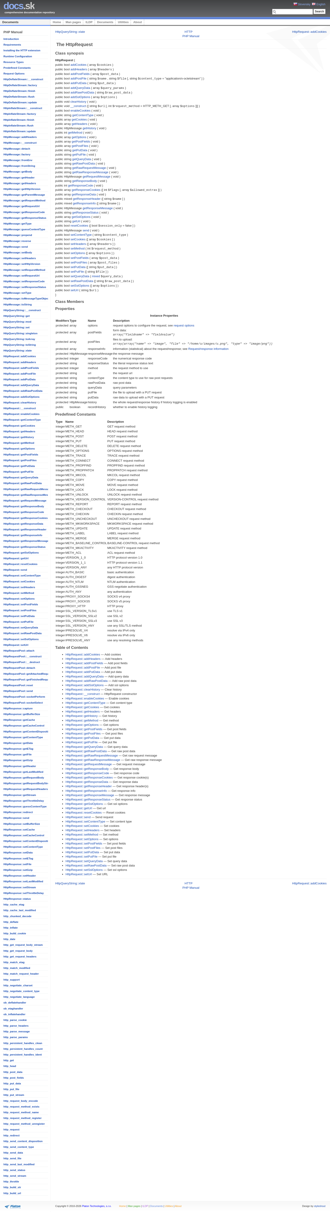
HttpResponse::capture (18, 708)
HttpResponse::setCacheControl (23, 835)
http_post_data (12, 1072)
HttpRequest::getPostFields (20, 454)
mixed (96, 271)
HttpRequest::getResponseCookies (25, 518)
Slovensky (302, 4)
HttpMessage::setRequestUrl (21, 275)
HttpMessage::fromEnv (17, 160)
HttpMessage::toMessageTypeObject (26, 298)
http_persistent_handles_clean (22, 1043)
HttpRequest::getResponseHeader (24, 529)
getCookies (79, 117)
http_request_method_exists (21, 1106)
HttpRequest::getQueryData (20, 477)
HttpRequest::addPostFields (21, 368)
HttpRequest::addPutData (19, 379)
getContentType (83, 113)
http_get (8, 1060)
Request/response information (208, 343)
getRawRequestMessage (89, 165)
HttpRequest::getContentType (22, 419)
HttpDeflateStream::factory (20, 85)
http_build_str (12, 1187)
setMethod (78, 245)
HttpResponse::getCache (19, 719)
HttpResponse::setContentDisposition (27, 841)
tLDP (88, 22)
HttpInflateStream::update (19, 131)
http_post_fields (13, 1077)
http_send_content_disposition (23, 1141)
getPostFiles (80, 143)
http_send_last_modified (19, 1164)
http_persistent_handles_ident (22, 1054)
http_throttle (11, 1181)
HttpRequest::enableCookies (21, 414)
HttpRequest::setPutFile (18, 621)
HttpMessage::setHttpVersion (21, 264)
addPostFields (80, 73)
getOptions (79, 135)
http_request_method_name (21, 1112)
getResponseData (84, 192)
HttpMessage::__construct (20, 142)
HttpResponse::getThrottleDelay (23, 800)
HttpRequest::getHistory (18, 437)
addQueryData (80, 86)
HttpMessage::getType (17, 223)
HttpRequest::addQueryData (21, 385)
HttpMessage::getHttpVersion (21, 189)
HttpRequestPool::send (18, 691)
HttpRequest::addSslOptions (21, 396)
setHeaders (78, 240)
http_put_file (11, 1089)
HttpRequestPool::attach (18, 650)
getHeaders (79, 121)
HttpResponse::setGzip (18, 870)
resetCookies (79, 223)
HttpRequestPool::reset (18, 685)
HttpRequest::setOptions (19, 598)
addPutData (79, 82)
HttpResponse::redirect (18, 812)
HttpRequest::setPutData (19, 616)
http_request (11, 1129)
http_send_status (14, 1170)
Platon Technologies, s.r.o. (96, 1206)
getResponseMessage (98, 205)
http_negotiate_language (19, 996)
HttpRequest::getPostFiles (20, 460)
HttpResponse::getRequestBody (23, 777)
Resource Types (13, 62)
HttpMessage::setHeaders (19, 258)
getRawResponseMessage (90, 170)
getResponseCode (80, 183)
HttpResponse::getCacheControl (23, 725)
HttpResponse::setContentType (23, 846)
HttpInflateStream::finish (18, 119)
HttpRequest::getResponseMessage (26, 541)
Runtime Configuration (17, 56)
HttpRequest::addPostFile (19, 373)
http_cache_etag (13, 904)
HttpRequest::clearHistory (19, 402)
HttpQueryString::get (16, 316)
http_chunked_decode (17, 916)
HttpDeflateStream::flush (19, 96)
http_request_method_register (22, 1118)
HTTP (188, 31)
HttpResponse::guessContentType (25, 806)
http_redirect (11, 1135)
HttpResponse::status (17, 898)
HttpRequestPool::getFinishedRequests (28, 679)
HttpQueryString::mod (17, 321)
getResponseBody (84, 179)
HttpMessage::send (15, 246)
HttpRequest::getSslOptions (21, 552)
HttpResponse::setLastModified (23, 881)
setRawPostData (82, 275)
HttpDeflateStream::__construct (23, 79)
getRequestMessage (96, 174)
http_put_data (12, 1083)
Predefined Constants (17, 67)
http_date (9, 939)
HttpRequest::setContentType (22, 575)
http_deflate (10, 922)
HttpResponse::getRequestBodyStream (28, 783)
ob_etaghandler (13, 1008)
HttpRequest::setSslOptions (21, 639)
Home (57, 22)
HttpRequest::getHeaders (19, 431)
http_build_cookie (14, 933)
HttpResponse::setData (18, 852)
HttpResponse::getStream (19, 795)
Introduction (11, 39)
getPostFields (81, 139)
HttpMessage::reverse (17, 241)
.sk (18, 5)
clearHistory (78, 99)
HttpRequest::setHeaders (19, 587)
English (318, 4)
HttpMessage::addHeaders (20, 137)
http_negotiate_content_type (21, 991)
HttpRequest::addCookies (19, 356)
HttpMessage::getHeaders (19, 183)
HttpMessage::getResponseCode (24, 212)
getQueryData (81, 157)
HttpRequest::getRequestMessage (24, 500)
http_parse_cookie (15, 1020)
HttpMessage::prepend (17, 235)
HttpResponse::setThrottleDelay (23, 893)
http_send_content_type (18, 1147)
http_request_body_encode (20, 1101)
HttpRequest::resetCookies (20, 564)
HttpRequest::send (15, 569)
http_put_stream (13, 1095)
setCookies (78, 236)
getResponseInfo (84, 201)
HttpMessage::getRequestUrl (21, 206)
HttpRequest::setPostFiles (19, 610)
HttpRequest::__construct (19, 408)
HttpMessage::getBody (17, 171)
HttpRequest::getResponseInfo (22, 535)
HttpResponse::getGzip (18, 760)
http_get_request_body (18, 950)
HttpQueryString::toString (19, 344)
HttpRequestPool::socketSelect (23, 702)
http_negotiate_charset (18, 985)
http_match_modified (16, 968)
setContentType (81, 231)
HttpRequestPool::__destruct (21, 662)
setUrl (74, 284)
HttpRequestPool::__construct (22, 656)
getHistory (89, 126)
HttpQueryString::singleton (20, 333)
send (86, 227)
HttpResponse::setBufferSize (21, 824)
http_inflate (10, 927)
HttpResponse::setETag (18, 858)
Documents (10, 22)
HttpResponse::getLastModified (23, 772)
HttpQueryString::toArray (19, 339)
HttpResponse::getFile (17, 754)
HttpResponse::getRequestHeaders (25, 789)
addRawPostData (82, 91)
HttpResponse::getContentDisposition (27, 731)
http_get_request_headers (19, 956)
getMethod (75, 130)
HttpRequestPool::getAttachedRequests (28, 673)
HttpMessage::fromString (19, 166)
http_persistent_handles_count (23, 1048)
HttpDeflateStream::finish (19, 91)
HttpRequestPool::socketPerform (24, 696)
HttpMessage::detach (16, 148)
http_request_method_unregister (24, 1123)
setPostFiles (79, 258)
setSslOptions (80, 280)
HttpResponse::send (16, 818)
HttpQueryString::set (16, 327)
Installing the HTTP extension (21, 50)
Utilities (123, 22)
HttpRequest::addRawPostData (22, 390)
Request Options (14, 73)
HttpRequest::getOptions (19, 448)
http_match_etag (14, 962)
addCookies (79, 64)
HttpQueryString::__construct (22, 310)
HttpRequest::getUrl (15, 558)
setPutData (78, 262)
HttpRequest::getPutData (19, 466)
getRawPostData (83, 161)
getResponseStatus (85, 209)
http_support (11, 979)
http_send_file (12, 1158)
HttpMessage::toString (17, 304)
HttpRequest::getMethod (18, 442)
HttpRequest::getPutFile (18, 471)
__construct (78, 104)
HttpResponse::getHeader (19, 766)
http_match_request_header (21, 973)
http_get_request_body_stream (23, 944)
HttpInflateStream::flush (18, 125)
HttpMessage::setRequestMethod (24, 270)
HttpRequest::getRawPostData (22, 483)
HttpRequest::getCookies (19, 425)
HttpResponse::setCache (19, 829)
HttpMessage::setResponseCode (24, 281)
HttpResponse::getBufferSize (21, 714)
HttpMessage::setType (17, 292)
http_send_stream (14, 1175)
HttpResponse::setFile (17, 864)
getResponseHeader (87, 196)
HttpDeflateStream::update (20, 102)
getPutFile (79, 152)
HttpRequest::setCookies (19, 581)
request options (184, 319)
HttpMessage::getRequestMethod (24, 200)
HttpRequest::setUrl (15, 645)
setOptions (78, 249)
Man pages (73, 22)
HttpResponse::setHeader (19, 875)
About (137, 22)
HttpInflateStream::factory (19, 113)
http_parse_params (15, 1037)
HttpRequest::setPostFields (20, 604)
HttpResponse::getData (18, 743)
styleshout (319, 1206)
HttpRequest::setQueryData (20, 627)
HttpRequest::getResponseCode (23, 512)
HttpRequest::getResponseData (23, 523)
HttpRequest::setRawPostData (22, 633)
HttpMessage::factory (16, 154)
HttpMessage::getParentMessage (24, 194)
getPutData (79, 148)
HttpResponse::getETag (18, 748)
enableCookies (81, 108)
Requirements (12, 44)
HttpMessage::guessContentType (24, 229)
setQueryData (80, 271)
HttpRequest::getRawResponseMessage (28, 495)
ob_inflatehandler (14, 1014)
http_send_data (13, 1152)
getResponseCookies (86, 187)
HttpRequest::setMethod (18, 593)
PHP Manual (190, 36)
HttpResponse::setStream (19, 887)
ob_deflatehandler (14, 1002)
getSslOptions (81, 214)
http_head (9, 1066)
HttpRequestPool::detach (19, 667)
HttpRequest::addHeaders (19, 362)
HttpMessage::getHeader (19, 177)
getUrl (76, 218)
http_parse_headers (15, 1025)
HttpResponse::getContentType (23, 737)
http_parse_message (16, 1031)
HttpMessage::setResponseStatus (24, 287)
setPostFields (80, 253)
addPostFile (79, 78)
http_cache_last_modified (19, 910)
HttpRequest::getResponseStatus (24, 547)
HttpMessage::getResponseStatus (24, 218)
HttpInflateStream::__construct (22, 108)
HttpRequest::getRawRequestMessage (27, 489)
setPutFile (77, 267)
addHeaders (79, 69)
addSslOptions (80, 95)
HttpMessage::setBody (17, 252)
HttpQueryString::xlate (17, 350)
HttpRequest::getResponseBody (23, 506)
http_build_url (12, 1193)
